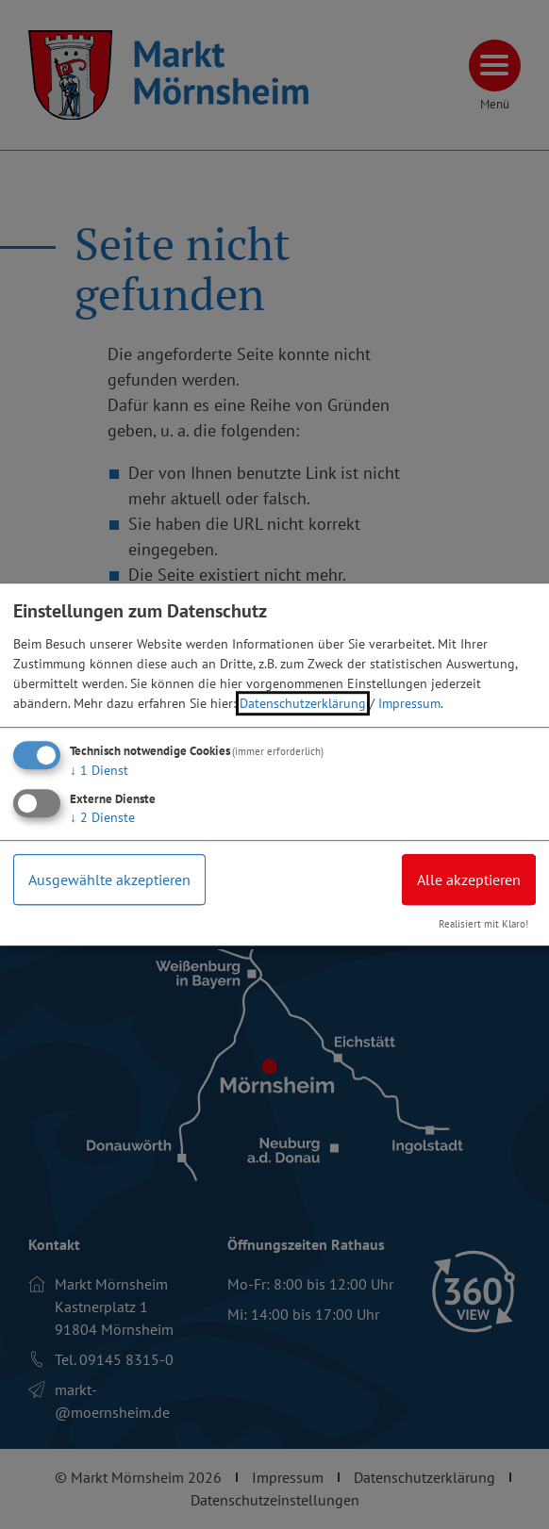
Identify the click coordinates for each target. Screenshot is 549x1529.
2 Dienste (102, 817)
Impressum (409, 703)
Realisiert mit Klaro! (483, 923)
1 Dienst (99, 770)
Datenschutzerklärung (303, 703)
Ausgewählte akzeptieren (109, 879)
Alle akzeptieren (469, 879)
